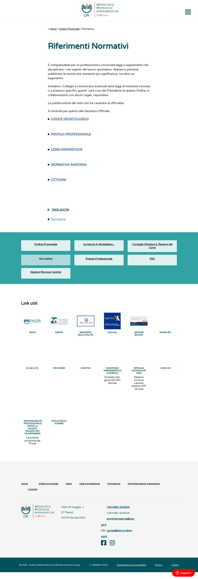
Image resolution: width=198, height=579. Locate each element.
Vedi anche (58, 209)
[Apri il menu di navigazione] (188, 12)
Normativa (58, 219)
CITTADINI (58, 179)
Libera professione (89, 490)
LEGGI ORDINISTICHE (66, 149)
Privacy (158, 572)
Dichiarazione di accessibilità (131, 572)
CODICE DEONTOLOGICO (70, 119)
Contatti (32, 496)
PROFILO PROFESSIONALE (71, 134)
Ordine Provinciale (69, 29)
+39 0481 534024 (118, 514)
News (69, 490)
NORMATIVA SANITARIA (69, 164)
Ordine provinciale (48, 490)
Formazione (113, 490)
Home (53, 29)
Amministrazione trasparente (144, 490)
